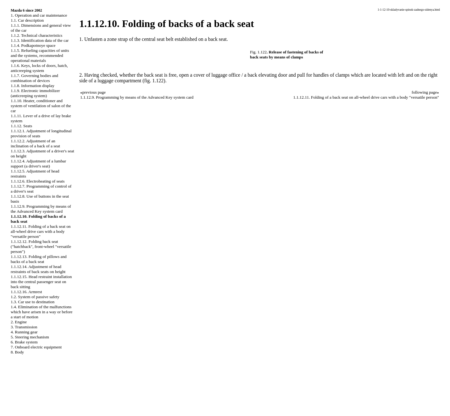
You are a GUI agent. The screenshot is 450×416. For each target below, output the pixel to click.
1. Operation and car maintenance (39, 15)
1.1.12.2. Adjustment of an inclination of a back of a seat (35, 143)
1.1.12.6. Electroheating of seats (37, 181)
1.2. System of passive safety (35, 296)
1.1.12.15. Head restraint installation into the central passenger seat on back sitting (41, 281)
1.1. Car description (27, 20)
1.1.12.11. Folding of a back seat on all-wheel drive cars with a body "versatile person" (41, 231)
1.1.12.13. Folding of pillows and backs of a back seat (39, 259)
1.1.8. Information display (32, 85)
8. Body (17, 352)
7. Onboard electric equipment (36, 347)
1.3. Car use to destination (32, 301)
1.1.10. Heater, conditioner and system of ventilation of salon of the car (41, 105)
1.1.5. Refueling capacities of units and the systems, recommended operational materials (40, 55)
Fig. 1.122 (258, 52)
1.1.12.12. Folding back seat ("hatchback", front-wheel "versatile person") (41, 246)
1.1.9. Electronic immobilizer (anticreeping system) (35, 93)
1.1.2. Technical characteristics (36, 35)
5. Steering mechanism (30, 337)
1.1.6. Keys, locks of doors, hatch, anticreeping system (39, 68)
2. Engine (19, 322)
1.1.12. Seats (21, 125)
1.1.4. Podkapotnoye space (33, 45)
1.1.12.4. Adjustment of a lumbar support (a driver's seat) (38, 163)
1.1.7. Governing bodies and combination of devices (34, 78)
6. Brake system (24, 342)
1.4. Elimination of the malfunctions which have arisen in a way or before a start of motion (42, 311)
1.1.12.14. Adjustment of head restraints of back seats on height (38, 269)
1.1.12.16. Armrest (26, 291)
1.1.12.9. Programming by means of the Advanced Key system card (41, 209)
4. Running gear (24, 332)
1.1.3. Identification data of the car (40, 40)
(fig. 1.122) (153, 80)
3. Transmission (24, 327)
